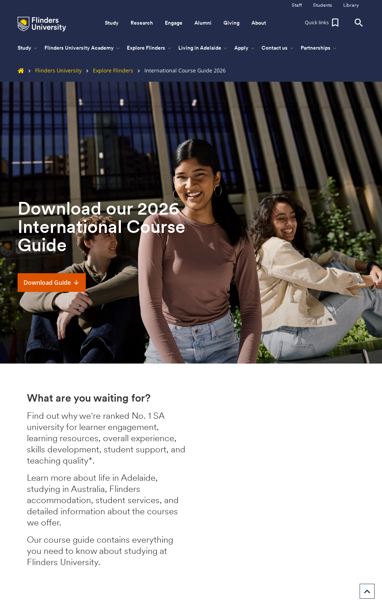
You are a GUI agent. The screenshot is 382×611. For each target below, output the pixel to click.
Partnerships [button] (319, 48)
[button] (323, 23)
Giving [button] (231, 23)
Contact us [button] (278, 48)
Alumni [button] (203, 23)
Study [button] (112, 23)
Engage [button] (173, 23)
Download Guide (52, 282)
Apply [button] (245, 48)
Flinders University (53, 70)
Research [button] (142, 23)
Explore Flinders (107, 70)
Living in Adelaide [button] (203, 48)
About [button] (258, 23)
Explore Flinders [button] (149, 48)
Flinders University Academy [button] (82, 48)
